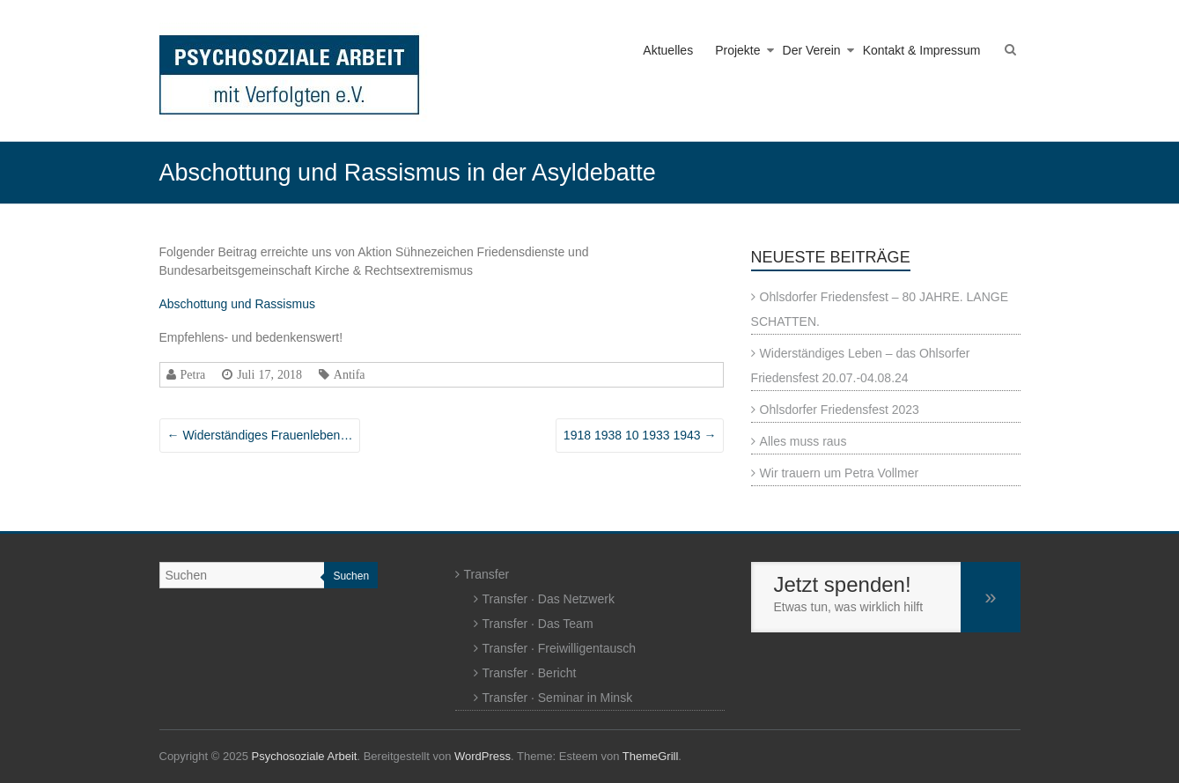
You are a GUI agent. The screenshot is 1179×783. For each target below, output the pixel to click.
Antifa (349, 374)
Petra (193, 374)
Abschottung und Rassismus (237, 304)
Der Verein (812, 50)
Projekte (737, 50)
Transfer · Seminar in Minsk (558, 698)
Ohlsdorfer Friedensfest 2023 (839, 410)
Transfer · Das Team (538, 624)
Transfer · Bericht (530, 673)
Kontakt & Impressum (922, 50)
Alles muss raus (803, 441)
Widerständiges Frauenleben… (260, 435)
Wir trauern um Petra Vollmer (839, 473)
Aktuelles (668, 50)
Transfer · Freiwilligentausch (560, 648)
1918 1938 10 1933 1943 (640, 435)
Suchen (351, 576)
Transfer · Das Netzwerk (549, 599)
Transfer (487, 574)
